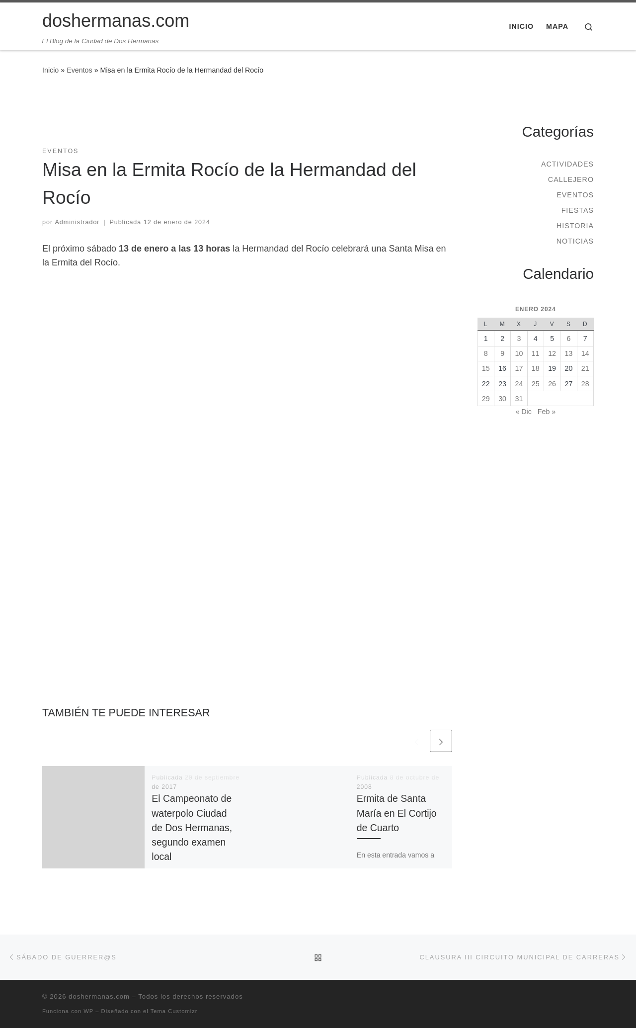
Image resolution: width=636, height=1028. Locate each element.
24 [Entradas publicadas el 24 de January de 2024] (519, 384)
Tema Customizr (174, 1011)
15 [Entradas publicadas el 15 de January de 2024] (486, 368)
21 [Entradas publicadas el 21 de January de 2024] (585, 368)
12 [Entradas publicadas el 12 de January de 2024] (552, 353)
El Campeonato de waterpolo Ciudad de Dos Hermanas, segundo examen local (192, 827)
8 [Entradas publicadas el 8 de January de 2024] (486, 353)
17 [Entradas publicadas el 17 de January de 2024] (519, 368)
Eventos (79, 70)
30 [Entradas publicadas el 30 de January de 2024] (502, 399)
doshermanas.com (99, 996)
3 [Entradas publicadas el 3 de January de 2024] (519, 339)
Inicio (50, 70)
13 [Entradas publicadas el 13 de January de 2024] (569, 353)
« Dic (523, 412)
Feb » (547, 412)
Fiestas (577, 210)
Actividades (567, 164)
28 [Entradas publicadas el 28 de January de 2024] (585, 384)
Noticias (575, 241)
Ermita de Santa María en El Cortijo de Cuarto (397, 813)
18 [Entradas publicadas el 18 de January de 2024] (536, 368)
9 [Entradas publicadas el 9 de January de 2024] (502, 353)
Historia (575, 226)
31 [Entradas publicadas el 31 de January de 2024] (519, 399)
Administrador (77, 222)
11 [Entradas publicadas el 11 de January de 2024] (536, 353)
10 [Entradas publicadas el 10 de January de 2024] (519, 353)
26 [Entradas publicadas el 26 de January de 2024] (552, 384)
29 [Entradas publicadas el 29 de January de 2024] (486, 399)
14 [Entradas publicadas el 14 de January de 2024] (585, 353)
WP (88, 1011)
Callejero (571, 179)
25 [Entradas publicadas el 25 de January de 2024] (536, 384)
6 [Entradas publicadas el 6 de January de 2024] (568, 339)
